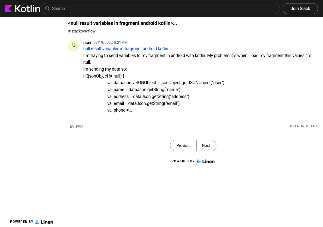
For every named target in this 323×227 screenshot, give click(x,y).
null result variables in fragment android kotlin (125, 48)
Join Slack (300, 8)
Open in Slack (304, 126)
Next (206, 145)
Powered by (31, 222)
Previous (183, 145)
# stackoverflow (82, 31)
